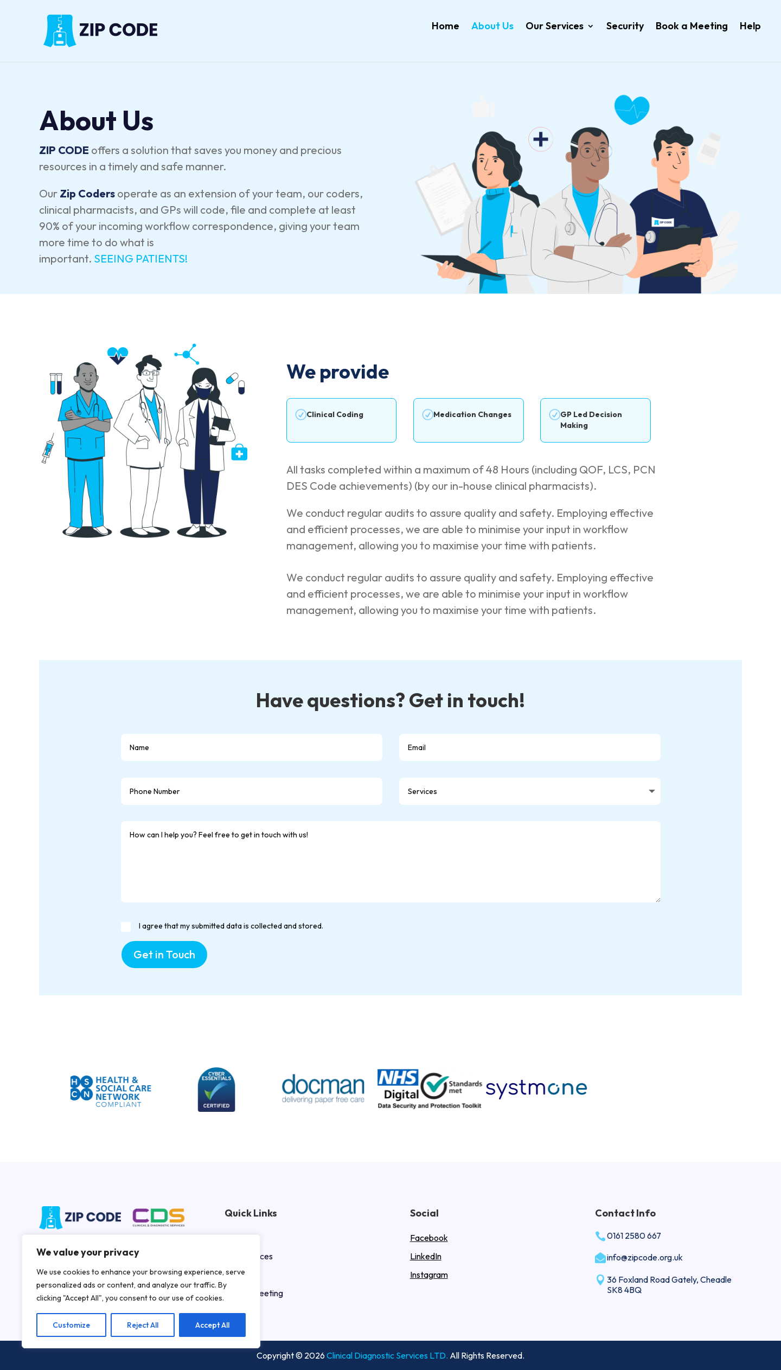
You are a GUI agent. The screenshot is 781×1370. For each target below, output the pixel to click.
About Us (492, 26)
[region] (141, 1291)
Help (750, 26)
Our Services (555, 26)
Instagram (429, 1274)
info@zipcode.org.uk (645, 1257)
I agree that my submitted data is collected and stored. (222, 926)
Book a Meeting (692, 26)
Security (625, 26)
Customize (71, 1325)
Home (445, 26)
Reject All (142, 1325)
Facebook (429, 1237)
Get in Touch (164, 954)
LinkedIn (425, 1256)
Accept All (212, 1325)
